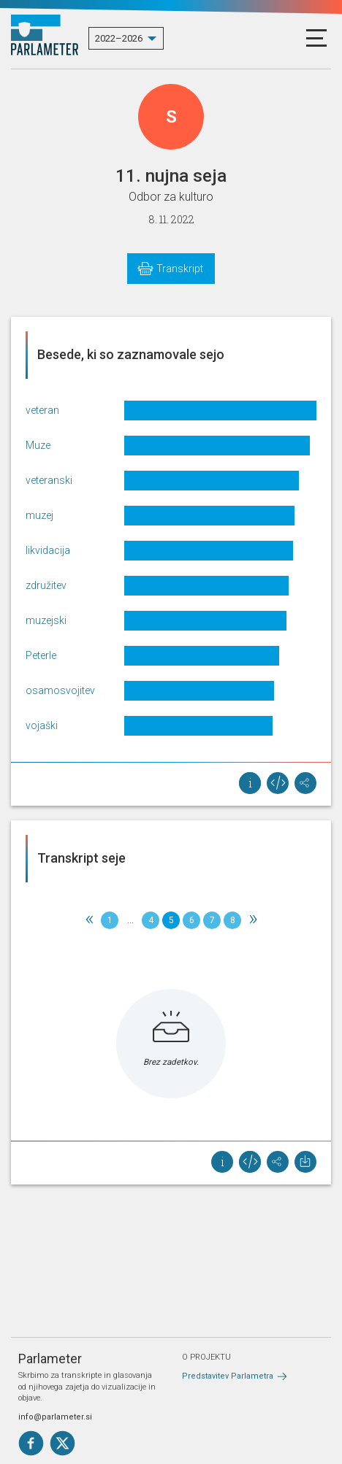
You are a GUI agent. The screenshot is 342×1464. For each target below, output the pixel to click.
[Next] (253, 920)
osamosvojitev (60, 690)
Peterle (41, 655)
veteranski (49, 480)
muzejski (46, 620)
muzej (39, 515)
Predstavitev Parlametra (227, 1376)
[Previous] (89, 920)
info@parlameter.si (55, 1417)
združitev (46, 585)
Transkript (179, 268)
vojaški (42, 725)
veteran (42, 410)
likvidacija (48, 550)
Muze (38, 445)
